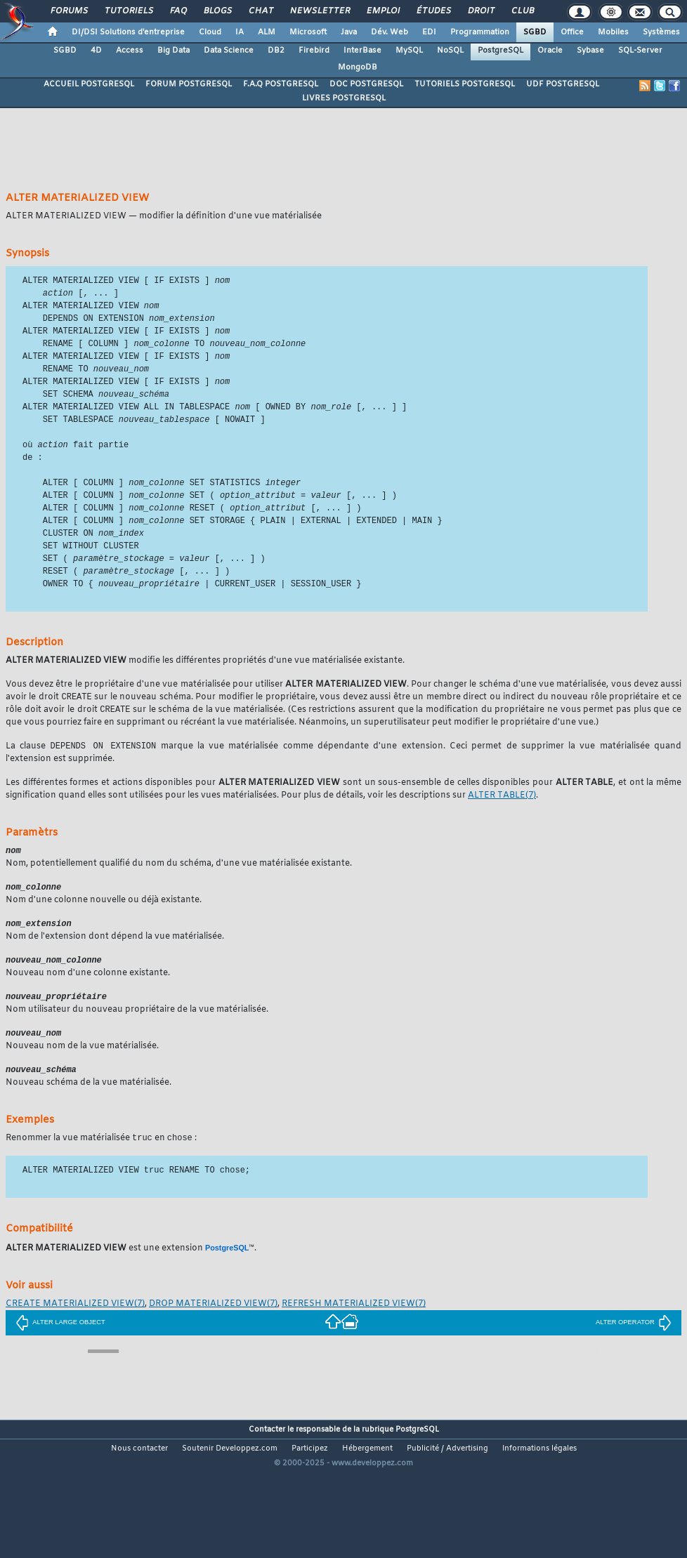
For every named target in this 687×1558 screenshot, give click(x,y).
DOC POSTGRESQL (366, 84)
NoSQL (450, 50)
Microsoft (308, 32)
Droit (480, 11)
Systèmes (661, 32)
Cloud (210, 32)
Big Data (173, 50)
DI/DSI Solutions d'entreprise (128, 32)
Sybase (590, 50)
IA (239, 32)
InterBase (362, 50)
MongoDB (357, 67)
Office (572, 32)
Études (433, 11)
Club (522, 11)
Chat (260, 11)
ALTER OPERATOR (634, 1344)
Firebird (314, 50)
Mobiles (613, 32)
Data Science (229, 50)
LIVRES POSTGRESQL (344, 98)
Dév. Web (389, 32)
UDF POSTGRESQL (562, 84)
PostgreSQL (500, 50)
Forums (68, 11)
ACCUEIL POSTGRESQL (89, 84)
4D (96, 50)
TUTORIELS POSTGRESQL (464, 84)
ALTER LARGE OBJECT (60, 1344)
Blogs (217, 11)
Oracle (550, 50)
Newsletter (319, 11)
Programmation (479, 32)
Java (349, 32)
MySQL (409, 50)
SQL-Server (640, 50)
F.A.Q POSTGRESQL (280, 84)
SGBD (535, 32)
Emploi (382, 11)
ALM (266, 32)
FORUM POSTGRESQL (188, 84)
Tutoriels (128, 11)
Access (129, 50)
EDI (429, 32)
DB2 (276, 50)
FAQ (178, 11)
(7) (502, 812)
